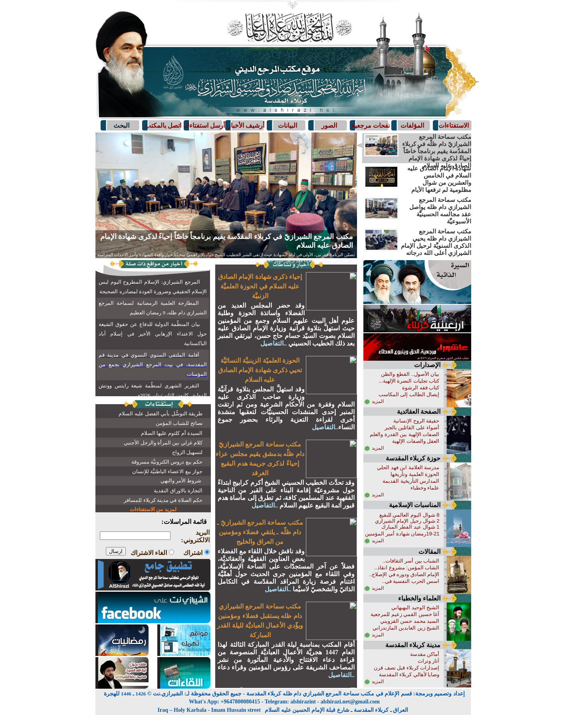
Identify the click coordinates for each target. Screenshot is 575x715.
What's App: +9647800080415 (224, 702)
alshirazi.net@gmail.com (350, 702)
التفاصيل (206, 260)
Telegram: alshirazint (290, 702)
